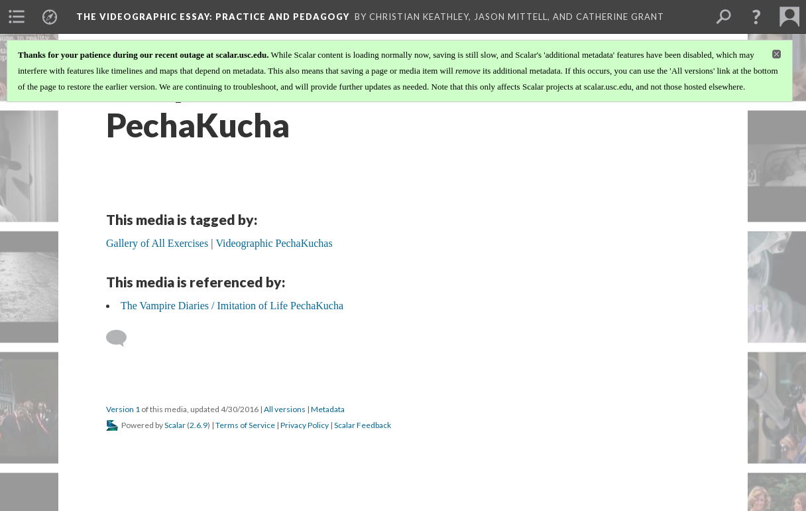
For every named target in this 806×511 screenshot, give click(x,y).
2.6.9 (198, 425)
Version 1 (123, 409)
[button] (756, 16)
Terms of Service (245, 425)
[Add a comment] (122, 338)
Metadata (328, 409)
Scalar (175, 425)
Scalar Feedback (362, 425)
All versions (285, 409)
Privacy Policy (304, 425)
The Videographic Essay (212, 16)
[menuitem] (16, 16)
